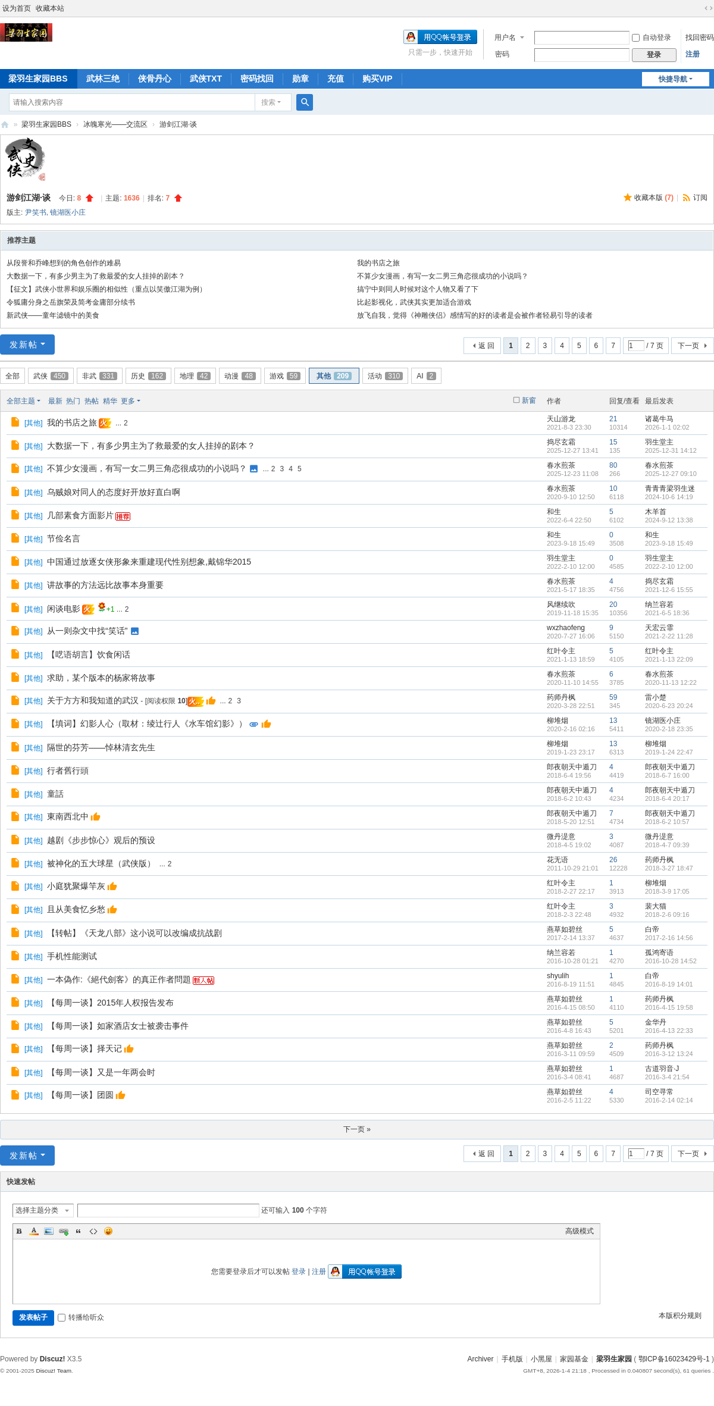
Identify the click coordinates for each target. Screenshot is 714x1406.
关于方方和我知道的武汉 (93, 700)
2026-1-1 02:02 (667, 427)
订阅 (700, 197)
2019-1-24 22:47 (669, 752)
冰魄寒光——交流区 (115, 124)
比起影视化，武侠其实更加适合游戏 (414, 302)
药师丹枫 (561, 697)
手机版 (512, 1359)
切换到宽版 (708, 8)
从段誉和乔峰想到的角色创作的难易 (64, 263)
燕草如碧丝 (565, 929)
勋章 (300, 78)
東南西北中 (68, 816)
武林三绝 (103, 78)
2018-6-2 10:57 (667, 821)
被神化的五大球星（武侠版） (101, 863)
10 (613, 488)
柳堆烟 (557, 720)
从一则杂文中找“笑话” (87, 630)
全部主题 (21, 401)
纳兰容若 (659, 604)
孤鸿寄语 (659, 952)
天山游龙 (561, 419)
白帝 (652, 929)
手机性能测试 (72, 956)
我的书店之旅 (378, 263)
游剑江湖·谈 (178, 124)
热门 (73, 401)
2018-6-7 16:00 (667, 775)
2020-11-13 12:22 (671, 682)
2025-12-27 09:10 (671, 473)
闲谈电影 (63, 608)
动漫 (239, 376)
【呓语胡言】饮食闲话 (88, 654)
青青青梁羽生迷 (670, 488)
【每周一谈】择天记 (84, 1048)
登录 (299, 1271)
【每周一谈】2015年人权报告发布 (110, 1002)
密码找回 (257, 78)
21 (613, 419)
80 (613, 465)
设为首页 (16, 8)
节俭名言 (63, 538)
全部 (12, 376)
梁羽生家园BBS (46, 124)
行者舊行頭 (68, 770)
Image (49, 1231)
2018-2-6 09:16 (667, 914)
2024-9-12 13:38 (669, 520)
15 (613, 442)
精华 (110, 401)
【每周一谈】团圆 (80, 1095)
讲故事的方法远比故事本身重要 (105, 585)
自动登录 (651, 37)
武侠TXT (206, 78)
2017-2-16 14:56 (669, 937)
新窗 (529, 400)
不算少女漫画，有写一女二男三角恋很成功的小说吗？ (442, 276)
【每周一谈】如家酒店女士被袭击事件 (118, 1026)
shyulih (558, 976)
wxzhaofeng (566, 628)
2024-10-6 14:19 (669, 496)
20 (613, 604)
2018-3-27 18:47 (669, 868)
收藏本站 (50, 8)
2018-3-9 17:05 (667, 891)
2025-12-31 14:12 (671, 450)
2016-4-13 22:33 (669, 1030)
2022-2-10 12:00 (669, 566)
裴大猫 (655, 906)
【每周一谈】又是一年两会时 (101, 1072)
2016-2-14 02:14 (669, 1100)
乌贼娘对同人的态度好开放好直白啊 (113, 492)
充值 (335, 78)
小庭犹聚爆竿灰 (76, 886)
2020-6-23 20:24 (669, 705)
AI (426, 376)
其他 (334, 376)
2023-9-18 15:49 (669, 543)
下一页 (688, 346)
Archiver (480, 1359)
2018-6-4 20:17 (667, 798)
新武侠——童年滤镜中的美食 (53, 315)
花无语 (557, 860)
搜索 (268, 102)
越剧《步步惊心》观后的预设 (101, 840)
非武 (99, 376)
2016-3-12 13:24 (669, 1053)
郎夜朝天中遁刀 (572, 767)
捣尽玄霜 (561, 442)
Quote (78, 1231)
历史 (148, 376)
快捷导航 (673, 79)
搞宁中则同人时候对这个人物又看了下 (417, 289)
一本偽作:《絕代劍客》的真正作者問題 (119, 979)
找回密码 (699, 37)
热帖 (91, 401)
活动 (385, 376)
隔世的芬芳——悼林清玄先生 (101, 747)
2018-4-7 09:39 (667, 844)
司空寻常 (659, 1092)
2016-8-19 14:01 (669, 984)
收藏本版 (654, 197)
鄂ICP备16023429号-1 (674, 1359)
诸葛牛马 (659, 419)
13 (613, 720)
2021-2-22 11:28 (669, 636)
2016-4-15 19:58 (669, 1007)
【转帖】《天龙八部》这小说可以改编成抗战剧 (134, 933)
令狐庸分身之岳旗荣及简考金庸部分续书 (71, 302)
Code (93, 1231)
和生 (554, 512)
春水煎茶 (561, 465)
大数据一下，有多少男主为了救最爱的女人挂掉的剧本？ (96, 276)
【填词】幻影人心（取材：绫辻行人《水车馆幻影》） (147, 723)
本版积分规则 (680, 1315)
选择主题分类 (36, 1210)
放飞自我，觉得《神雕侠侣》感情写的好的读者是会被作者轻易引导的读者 (475, 315)
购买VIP (377, 78)
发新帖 (24, 344)
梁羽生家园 (5, 124)
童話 (55, 793)
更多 (128, 401)
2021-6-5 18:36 (667, 612)
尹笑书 (35, 212)
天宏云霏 (659, 628)
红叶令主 (561, 651)
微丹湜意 (561, 836)
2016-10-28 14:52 (671, 961)
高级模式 (579, 1231)
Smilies (108, 1231)
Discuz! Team (53, 1370)
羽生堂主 (659, 442)
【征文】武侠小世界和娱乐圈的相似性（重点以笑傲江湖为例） (106, 289)
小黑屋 (541, 1359)
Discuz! (52, 1359)
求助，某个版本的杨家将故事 (101, 677)
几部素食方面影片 (80, 515)
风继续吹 (561, 604)
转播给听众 (81, 1317)
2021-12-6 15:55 (669, 589)
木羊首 (655, 512)
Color (34, 1231)
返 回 (486, 346)
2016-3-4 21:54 (667, 1077)
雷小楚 (655, 697)
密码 (502, 54)
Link (64, 1231)
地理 (195, 376)
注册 (692, 54)
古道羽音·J (662, 1068)
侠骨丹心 (154, 78)
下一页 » (357, 1129)
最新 (55, 401)
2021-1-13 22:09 (669, 659)
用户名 (505, 37)
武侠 (50, 376)
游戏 (285, 376)
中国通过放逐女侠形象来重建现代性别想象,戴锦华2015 (149, 561)
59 (613, 697)
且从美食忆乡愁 (76, 909)
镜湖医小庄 (68, 212)
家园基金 (574, 1359)
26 (613, 860)
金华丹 (655, 1022)
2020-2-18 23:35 (669, 728)
